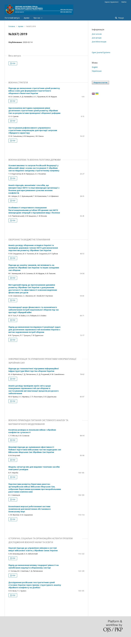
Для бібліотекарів (99, 41)
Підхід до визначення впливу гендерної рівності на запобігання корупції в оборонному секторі (33, 566)
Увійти (123, 2)
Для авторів (96, 38)
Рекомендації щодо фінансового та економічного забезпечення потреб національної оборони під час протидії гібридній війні (33, 310)
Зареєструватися (111, 2)
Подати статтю (100, 82)
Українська (96, 71)
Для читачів (97, 34)
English (95, 67)
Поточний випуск (12, 18)
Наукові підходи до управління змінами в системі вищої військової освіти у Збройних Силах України (33, 549)
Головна (11, 26)
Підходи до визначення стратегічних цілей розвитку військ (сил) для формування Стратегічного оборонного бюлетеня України (34, 91)
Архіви (26, 18)
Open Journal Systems (101, 52)
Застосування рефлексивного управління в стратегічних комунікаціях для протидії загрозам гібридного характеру (32, 130)
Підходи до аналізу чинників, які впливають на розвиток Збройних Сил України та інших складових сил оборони (33, 267)
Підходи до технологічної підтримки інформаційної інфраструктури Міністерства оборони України (33, 369)
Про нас (37, 18)
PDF (13, 63)
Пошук (121, 18)
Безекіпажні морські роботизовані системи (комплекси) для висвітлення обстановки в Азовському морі (29, 509)
